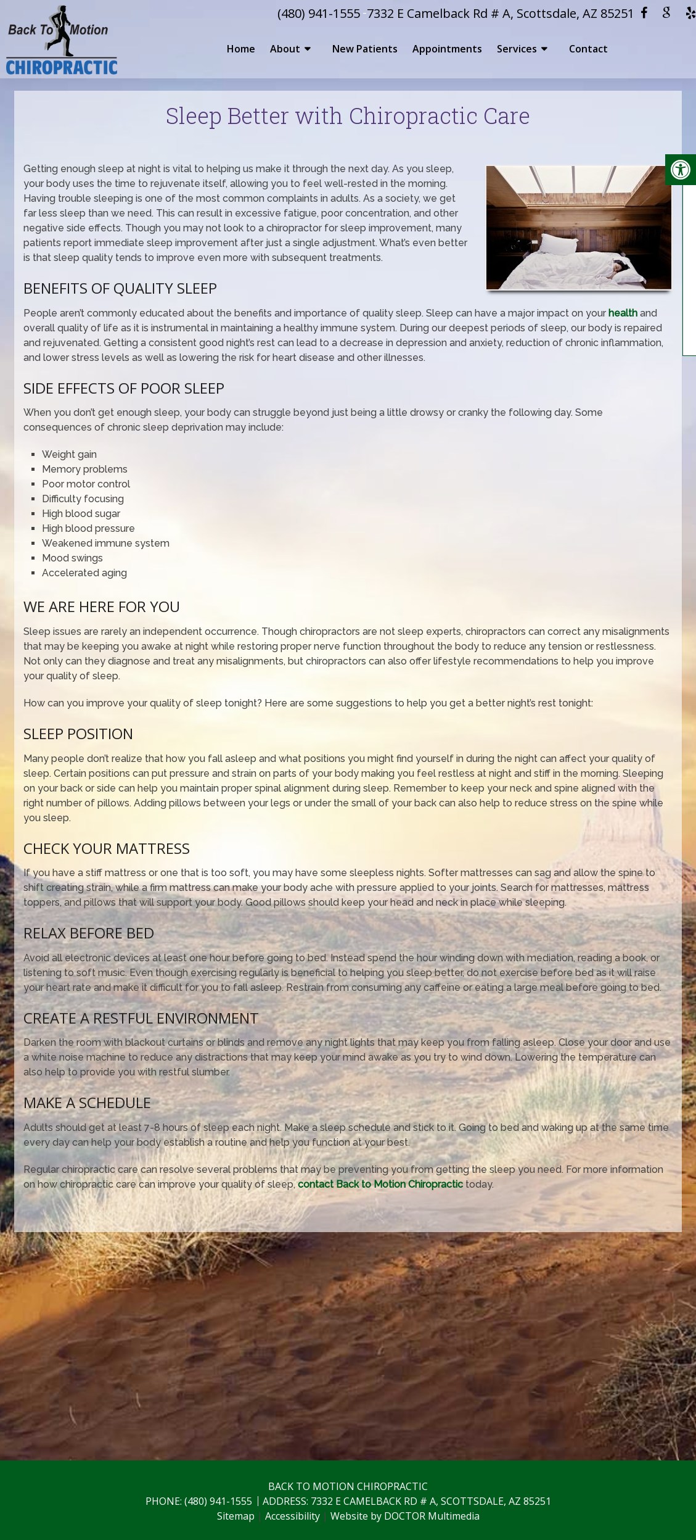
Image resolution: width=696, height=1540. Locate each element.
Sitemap (236, 1516)
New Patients (365, 49)
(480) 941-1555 (318, 13)
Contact (588, 49)
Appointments (447, 49)
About (285, 49)
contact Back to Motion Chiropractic (380, 1184)
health (622, 313)
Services (517, 49)
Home (241, 49)
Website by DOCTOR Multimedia (405, 1516)
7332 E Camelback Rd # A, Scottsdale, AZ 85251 (500, 13)
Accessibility (292, 1516)
